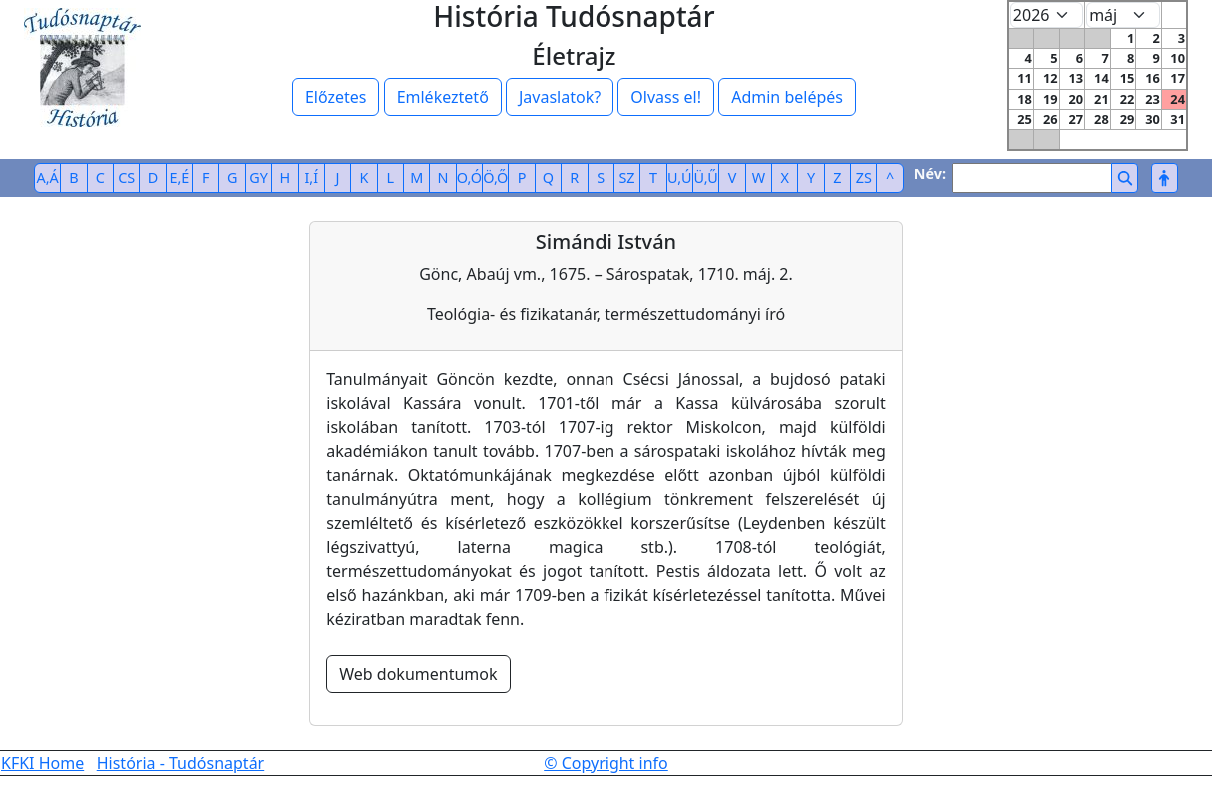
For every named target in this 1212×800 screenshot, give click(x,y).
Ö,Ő (495, 177)
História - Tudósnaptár (181, 763)
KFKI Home (42, 763)
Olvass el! (665, 97)
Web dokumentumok (418, 674)
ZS (864, 177)
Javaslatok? (560, 97)
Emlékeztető (443, 97)
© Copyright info (606, 763)
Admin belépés (787, 97)
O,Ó (469, 177)
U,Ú (679, 177)
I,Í (311, 177)
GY (258, 177)
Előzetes (336, 97)
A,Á (48, 177)
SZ (626, 177)
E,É (180, 177)
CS (126, 177)
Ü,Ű (705, 177)
